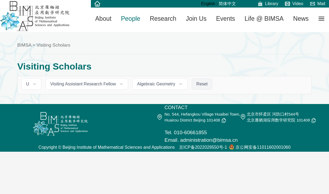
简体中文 (227, 3)
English (208, 3)
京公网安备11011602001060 (263, 147)
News (301, 18)
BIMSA (24, 45)
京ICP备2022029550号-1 (203, 147)
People (130, 18)
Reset (202, 84)
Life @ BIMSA (264, 18)
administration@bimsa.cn (209, 140)
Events (225, 18)
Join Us (196, 18)
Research (163, 18)
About (103, 18)
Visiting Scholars (53, 45)
